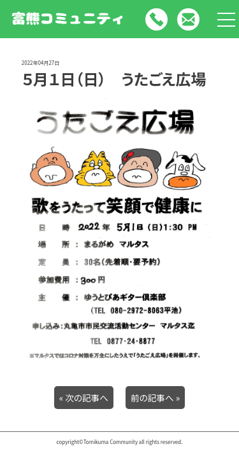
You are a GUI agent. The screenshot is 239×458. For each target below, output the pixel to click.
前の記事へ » (155, 397)
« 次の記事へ (83, 397)
